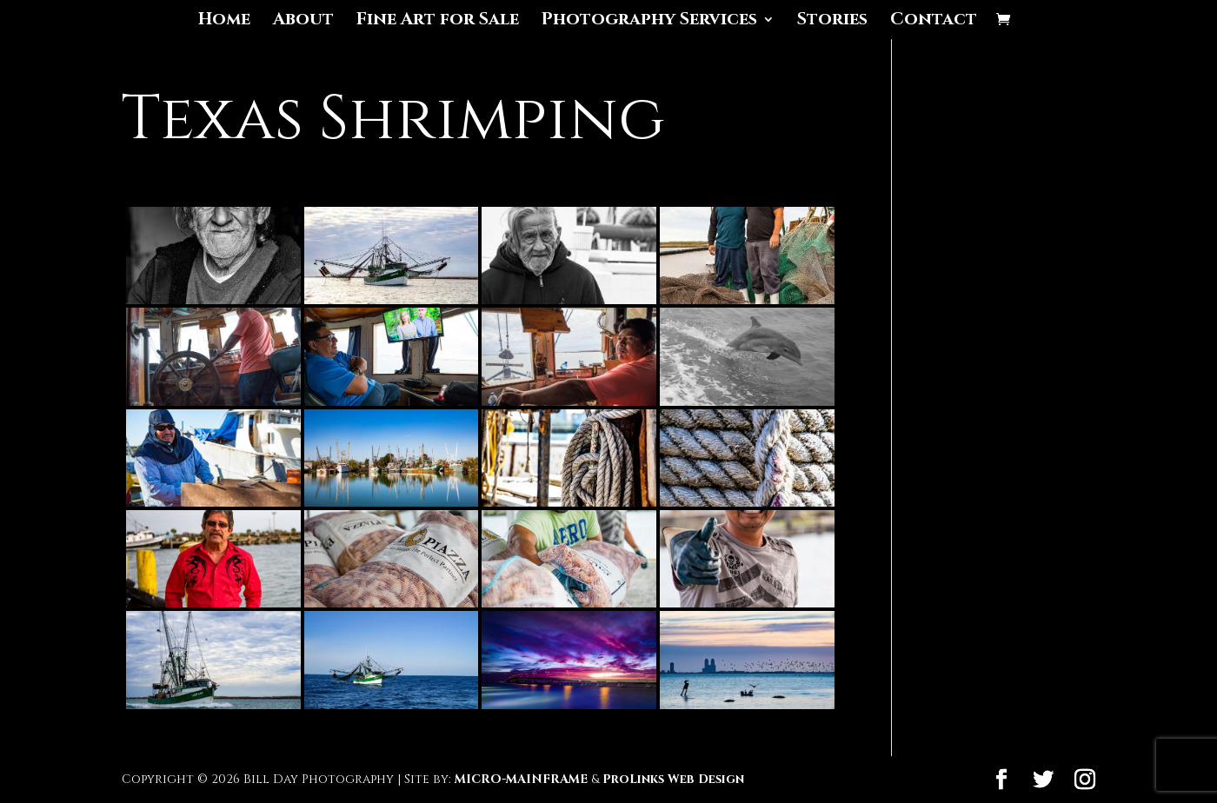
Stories (832, 21)
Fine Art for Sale (437, 21)
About (303, 21)
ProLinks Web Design (673, 779)
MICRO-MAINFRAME (521, 779)
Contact (933, 21)
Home (224, 21)
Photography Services (649, 21)
